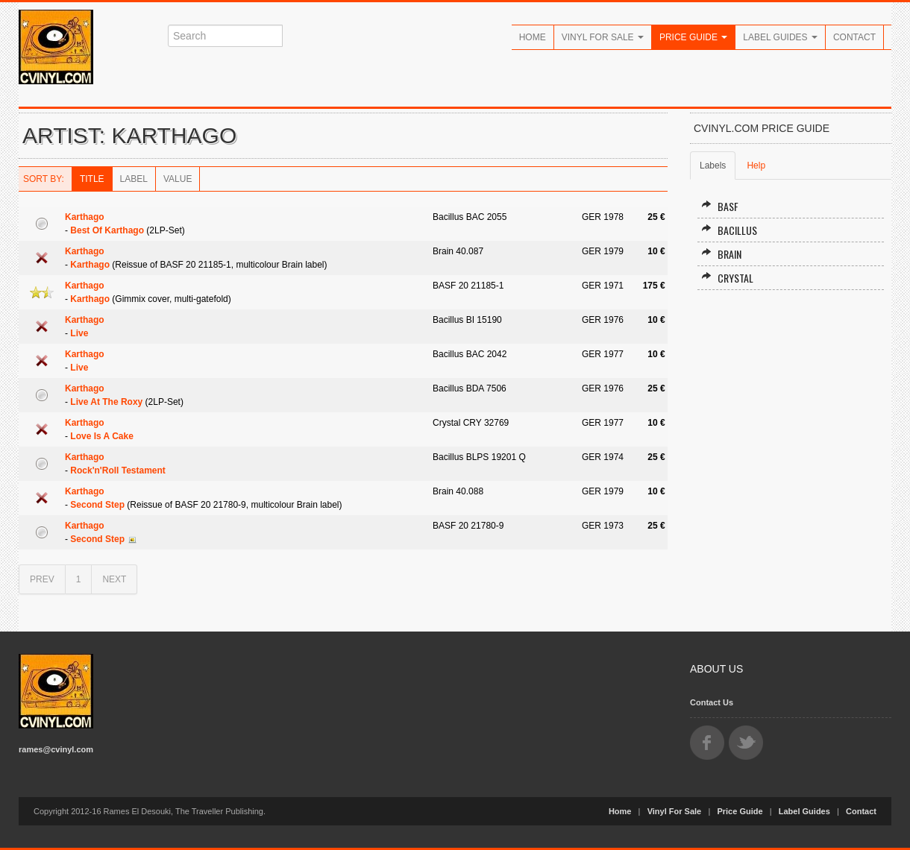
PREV (42, 579)
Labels (713, 165)
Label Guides (780, 37)
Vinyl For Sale (603, 37)
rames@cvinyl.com (56, 749)
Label (134, 179)
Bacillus (729, 230)
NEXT (114, 579)
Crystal (727, 278)
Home (532, 37)
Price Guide (693, 37)
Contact (854, 37)
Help (756, 165)
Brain (721, 254)
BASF (719, 206)
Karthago (84, 217)
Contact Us (711, 702)
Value (177, 179)
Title (92, 179)
